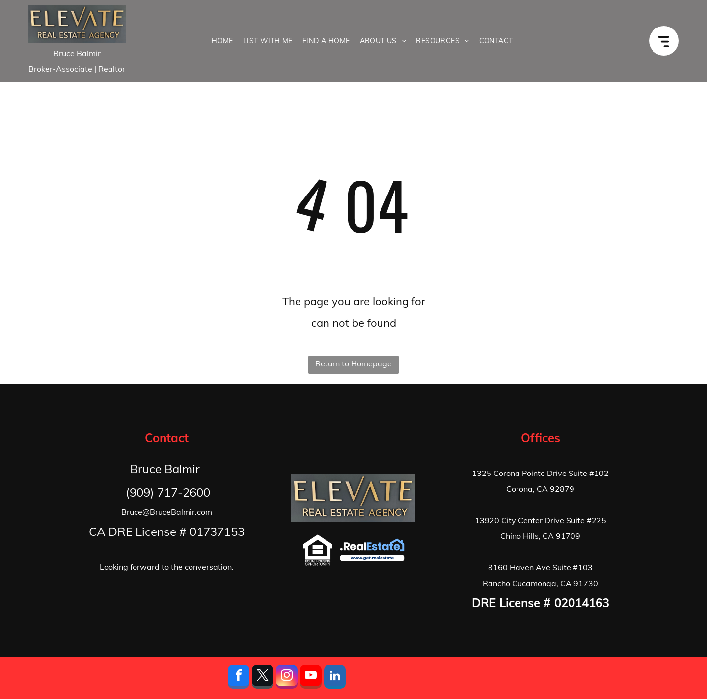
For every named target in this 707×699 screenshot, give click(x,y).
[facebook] (238, 678)
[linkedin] (335, 678)
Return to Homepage (353, 363)
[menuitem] (222, 41)
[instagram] (287, 678)
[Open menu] (669, 41)
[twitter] (262, 678)
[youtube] (311, 678)
